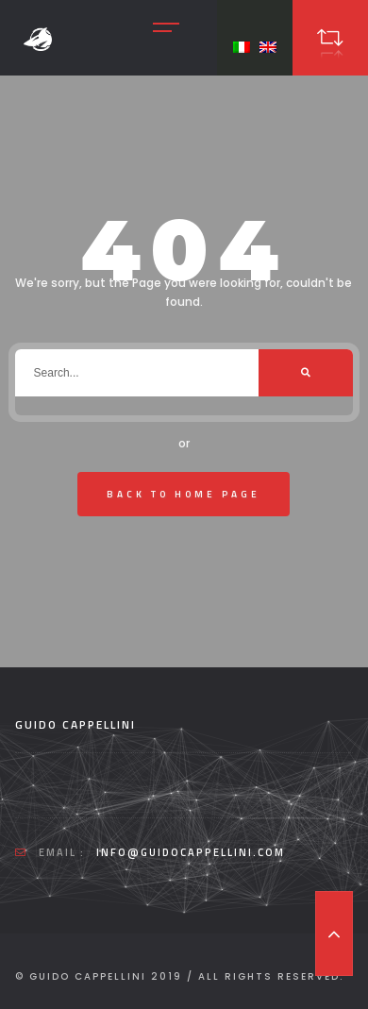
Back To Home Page (183, 494)
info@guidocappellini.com (190, 852)
